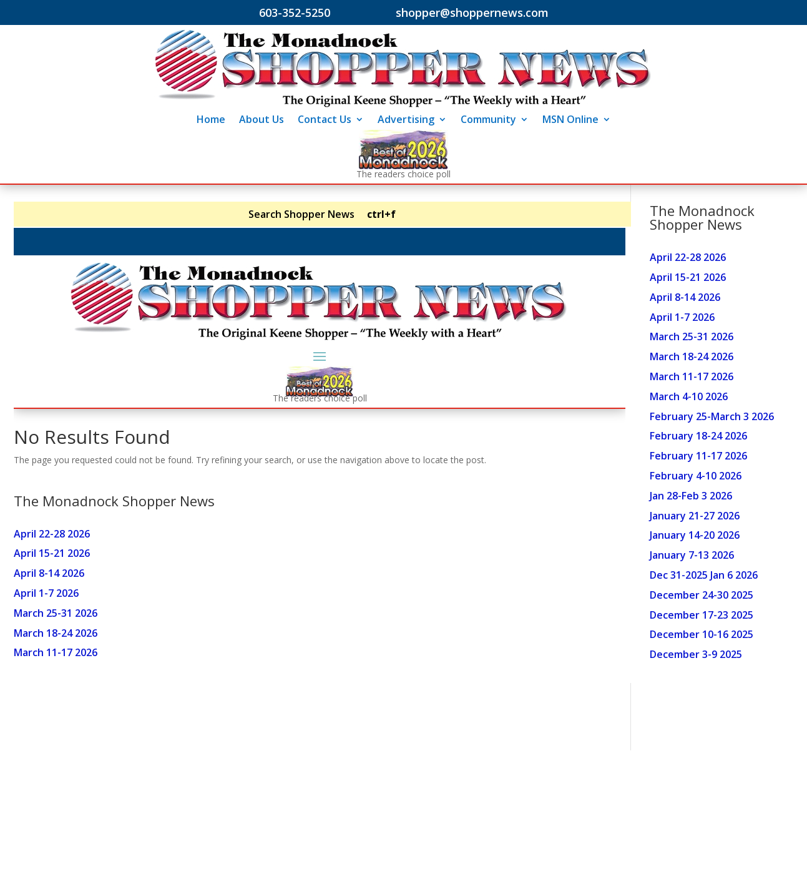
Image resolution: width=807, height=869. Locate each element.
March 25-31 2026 (691, 336)
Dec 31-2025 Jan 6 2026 (704, 575)
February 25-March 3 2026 (712, 416)
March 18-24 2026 (691, 356)
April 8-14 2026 (685, 297)
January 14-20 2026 (695, 535)
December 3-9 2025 (696, 654)
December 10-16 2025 (701, 634)
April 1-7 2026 (682, 317)
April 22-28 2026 (688, 257)
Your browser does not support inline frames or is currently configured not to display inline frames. (319, 446)
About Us (261, 120)
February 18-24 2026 (698, 436)
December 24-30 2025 (701, 595)
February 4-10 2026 (695, 476)
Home (211, 120)
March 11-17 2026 (691, 376)
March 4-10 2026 (689, 396)
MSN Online (570, 120)
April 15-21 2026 (688, 277)
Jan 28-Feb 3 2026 (691, 496)
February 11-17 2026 (698, 456)
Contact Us (324, 120)
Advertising (406, 120)
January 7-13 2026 (692, 555)
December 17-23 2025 (701, 615)
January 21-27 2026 (695, 516)
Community (488, 120)
